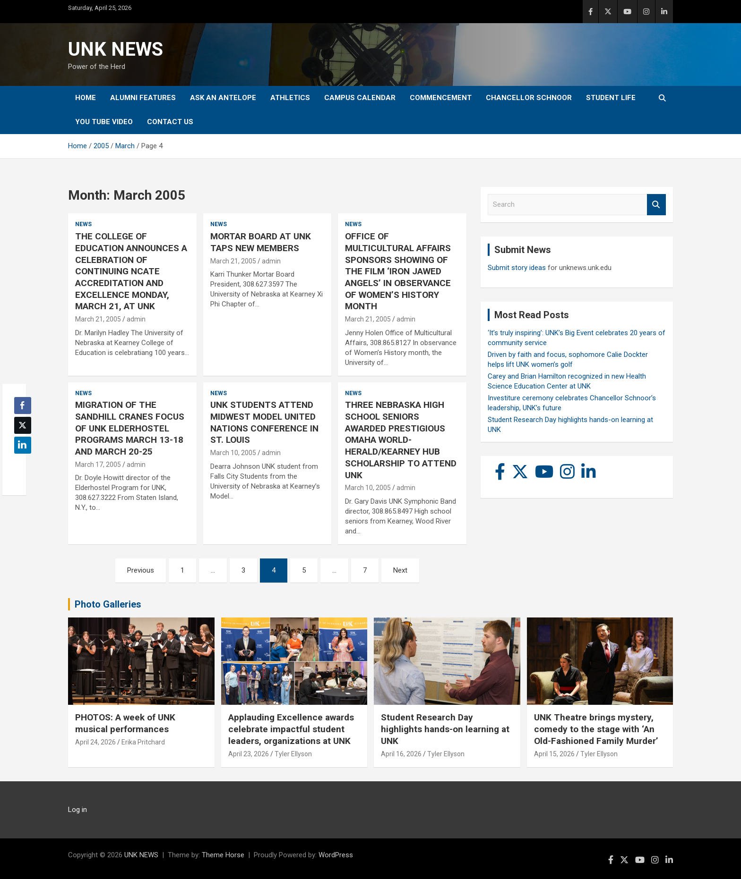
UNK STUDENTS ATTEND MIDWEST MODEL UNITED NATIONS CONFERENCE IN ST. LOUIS (264, 422)
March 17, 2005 (98, 464)
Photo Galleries (108, 604)
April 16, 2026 (401, 754)
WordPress (336, 855)
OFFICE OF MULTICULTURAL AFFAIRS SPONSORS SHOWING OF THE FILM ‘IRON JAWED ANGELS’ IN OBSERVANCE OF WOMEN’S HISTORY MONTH (398, 271)
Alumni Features (143, 97)
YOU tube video (104, 122)
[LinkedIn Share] (22, 445)
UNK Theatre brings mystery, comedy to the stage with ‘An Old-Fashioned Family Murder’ (596, 729)
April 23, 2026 (248, 754)
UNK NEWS (115, 49)
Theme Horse (223, 855)
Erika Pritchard (143, 742)
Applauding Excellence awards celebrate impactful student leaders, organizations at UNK (291, 729)
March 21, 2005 (98, 319)
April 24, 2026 (95, 742)
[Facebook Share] (22, 405)
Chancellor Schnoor (529, 97)
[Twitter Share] (22, 425)
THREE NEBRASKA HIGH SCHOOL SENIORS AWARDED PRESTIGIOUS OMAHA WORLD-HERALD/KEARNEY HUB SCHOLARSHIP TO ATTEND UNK (401, 439)
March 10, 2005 (233, 452)
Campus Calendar (360, 97)
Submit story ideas (517, 267)
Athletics (290, 97)
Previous (140, 570)
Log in (77, 809)
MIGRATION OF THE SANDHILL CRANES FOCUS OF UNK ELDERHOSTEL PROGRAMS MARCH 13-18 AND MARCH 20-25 (129, 428)
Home (85, 97)
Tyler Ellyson (293, 754)
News (83, 224)
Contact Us (170, 122)
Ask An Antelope (223, 97)
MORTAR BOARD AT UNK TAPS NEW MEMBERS (260, 242)
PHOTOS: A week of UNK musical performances (125, 723)
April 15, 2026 (554, 754)
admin (136, 319)
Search (656, 204)
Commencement (441, 97)
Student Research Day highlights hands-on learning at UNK (445, 729)
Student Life (611, 97)
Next (400, 570)
